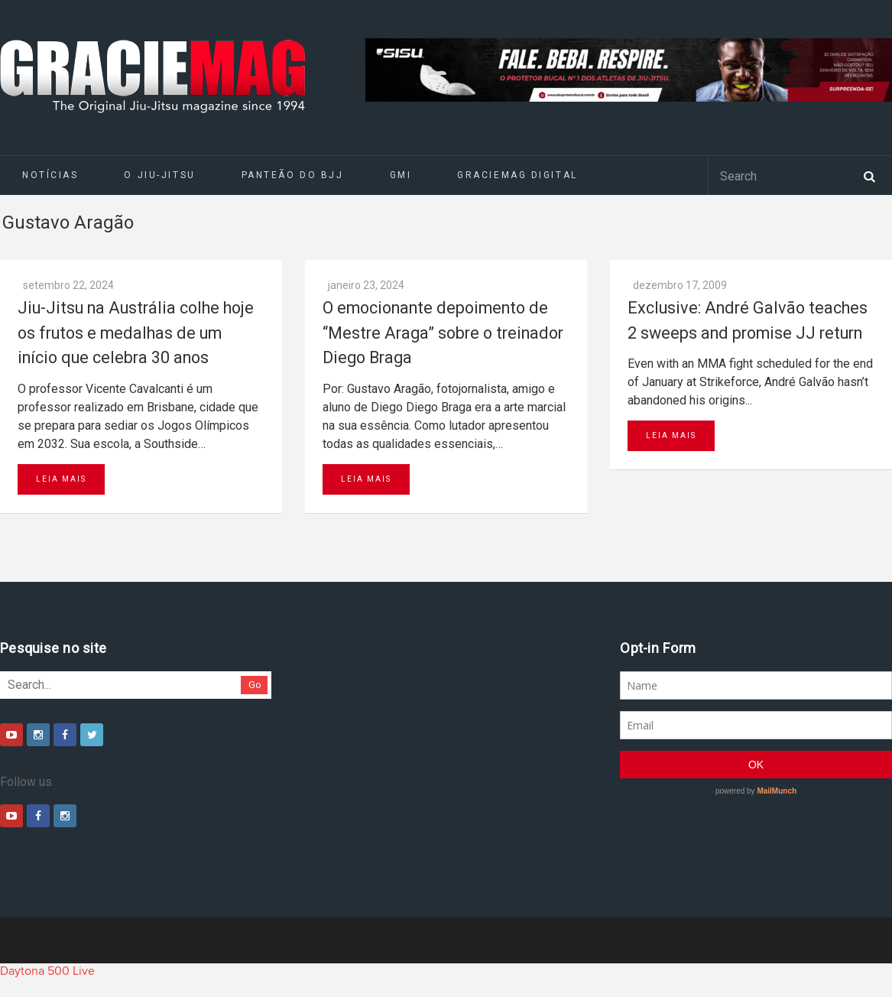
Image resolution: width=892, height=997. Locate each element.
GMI (401, 175)
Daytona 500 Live (47, 971)
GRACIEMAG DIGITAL (517, 175)
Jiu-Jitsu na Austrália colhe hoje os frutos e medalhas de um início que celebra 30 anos (136, 332)
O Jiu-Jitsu (159, 175)
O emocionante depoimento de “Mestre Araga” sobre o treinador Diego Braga (443, 332)
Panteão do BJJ (293, 175)
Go (254, 684)
